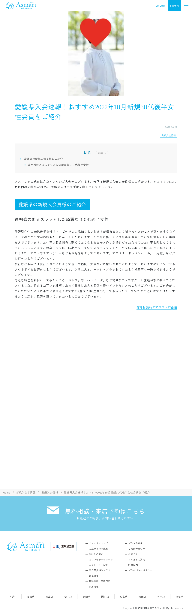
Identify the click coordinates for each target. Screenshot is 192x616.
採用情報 (93, 586)
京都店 (179, 596)
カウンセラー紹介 (98, 564)
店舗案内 (133, 564)
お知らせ (133, 554)
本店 (12, 596)
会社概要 (93, 575)
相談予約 (174, 5)
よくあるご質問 (136, 559)
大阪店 (142, 596)
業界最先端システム (99, 570)
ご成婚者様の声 (136, 548)
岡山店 (105, 596)
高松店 (31, 596)
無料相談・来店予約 (99, 581)
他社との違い (96, 554)
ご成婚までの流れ (98, 548)
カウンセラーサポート (101, 559)
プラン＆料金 (135, 543)
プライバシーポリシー (140, 570)
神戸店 (161, 596)
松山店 (68, 596)
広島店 (124, 596)
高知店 (86, 596)
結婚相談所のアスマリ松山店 (156, 307)
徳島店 (49, 596)
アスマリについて (98, 543)
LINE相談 (161, 5)
